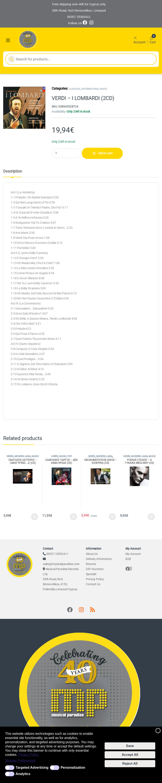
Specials (91, 574)
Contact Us (93, 584)
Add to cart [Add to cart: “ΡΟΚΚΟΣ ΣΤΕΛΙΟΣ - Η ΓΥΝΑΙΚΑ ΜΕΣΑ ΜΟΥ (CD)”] (151, 516)
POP (69, 456)
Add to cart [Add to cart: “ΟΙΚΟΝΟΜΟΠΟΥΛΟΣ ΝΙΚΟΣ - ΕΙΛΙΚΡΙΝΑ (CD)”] (112, 516)
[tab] (12, 173)
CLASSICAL (75, 89)
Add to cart (105, 153)
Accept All (130, 754)
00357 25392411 (57, 554)
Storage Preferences (20, 760)
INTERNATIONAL (90, 89)
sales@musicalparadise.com (61, 564)
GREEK (10, 456)
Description (12, 171)
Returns (91, 564)
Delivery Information (99, 559)
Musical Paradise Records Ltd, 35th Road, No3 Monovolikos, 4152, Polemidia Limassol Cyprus (61, 579)
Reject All (130, 763)
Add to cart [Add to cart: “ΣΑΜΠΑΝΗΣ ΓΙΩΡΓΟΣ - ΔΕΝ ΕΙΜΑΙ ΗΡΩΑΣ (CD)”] (73, 516)
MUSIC (103, 89)
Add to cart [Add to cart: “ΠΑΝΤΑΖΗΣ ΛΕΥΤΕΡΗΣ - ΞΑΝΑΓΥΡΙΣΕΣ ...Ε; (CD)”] (34, 516)
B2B (128, 559)
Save (130, 746)
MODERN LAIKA (23, 456)
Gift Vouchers (94, 569)
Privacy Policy (28, 754)
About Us (92, 554)
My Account (133, 554)
